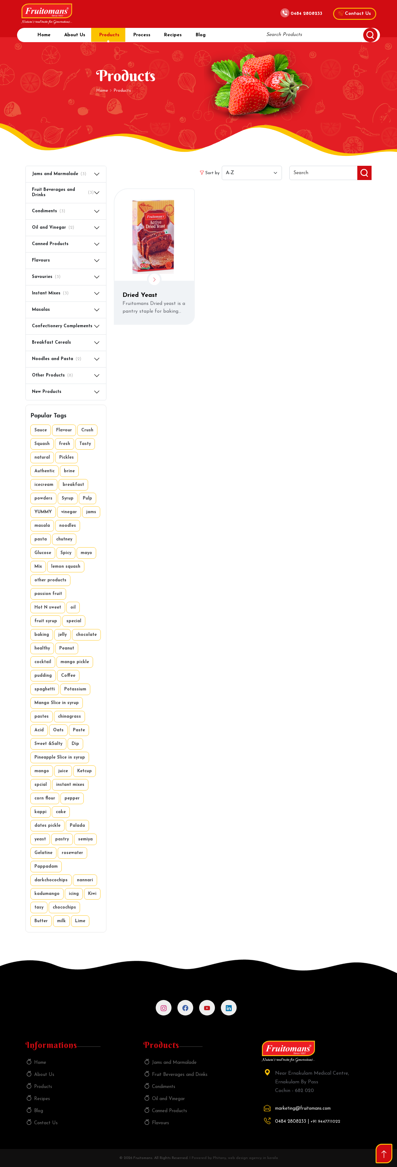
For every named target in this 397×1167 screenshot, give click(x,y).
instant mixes (70, 784)
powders (43, 498)
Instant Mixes (50, 293)
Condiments (48, 211)
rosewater (72, 853)
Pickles (66, 457)
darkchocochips (51, 880)
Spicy (65, 553)
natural (42, 457)
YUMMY (43, 512)
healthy (42, 648)
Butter (41, 921)
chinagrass (69, 716)
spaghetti (44, 689)
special (73, 621)
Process (146, 37)
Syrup (68, 498)
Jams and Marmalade (59, 174)
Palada (77, 825)
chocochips (64, 907)
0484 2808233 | (292, 1121)
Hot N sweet (47, 607)
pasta (40, 539)
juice (63, 771)
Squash (42, 444)
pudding (43, 675)
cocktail (42, 662)
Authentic (44, 471)
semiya (85, 839)
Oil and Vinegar (53, 228)
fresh (64, 444)
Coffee (68, 675)
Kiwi (92, 894)
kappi (40, 812)
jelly (62, 634)
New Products (46, 392)
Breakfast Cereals (51, 342)
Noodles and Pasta (56, 359)
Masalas (41, 309)
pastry (62, 839)
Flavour (64, 430)
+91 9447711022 (325, 1121)
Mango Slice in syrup (56, 703)
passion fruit (48, 594)
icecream (43, 484)
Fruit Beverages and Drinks (63, 192)
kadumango (47, 894)
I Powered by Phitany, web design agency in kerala (234, 1158)
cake (61, 812)
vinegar (69, 512)
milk (61, 921)
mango (41, 771)
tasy (38, 907)
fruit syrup (45, 621)
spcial (40, 784)
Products (112, 37)
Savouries (46, 277)
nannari (85, 880)
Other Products (52, 375)
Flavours (41, 260)
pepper (72, 798)
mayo (86, 553)
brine (69, 471)
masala (42, 525)
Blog (209, 37)
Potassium (75, 689)
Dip (75, 744)
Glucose (42, 553)
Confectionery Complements (62, 326)
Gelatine (43, 853)
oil (73, 607)
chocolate (86, 634)
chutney (64, 539)
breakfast (73, 484)
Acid (39, 730)
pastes (41, 716)
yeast (40, 839)
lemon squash (65, 566)
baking (41, 634)
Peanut (66, 648)
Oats (58, 730)
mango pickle (74, 662)
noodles (67, 525)
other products (50, 580)
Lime (80, 921)
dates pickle (47, 825)
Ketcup (84, 771)
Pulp (87, 498)
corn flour (44, 798)
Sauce (40, 430)
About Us (76, 37)
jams (91, 512)
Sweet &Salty (48, 744)
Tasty (85, 444)
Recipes (179, 37)
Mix (38, 566)
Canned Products (50, 244)
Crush (87, 430)
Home (43, 37)
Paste (79, 730)
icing (74, 894)
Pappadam (46, 866)
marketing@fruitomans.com (303, 1108)
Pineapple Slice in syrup (59, 757)
